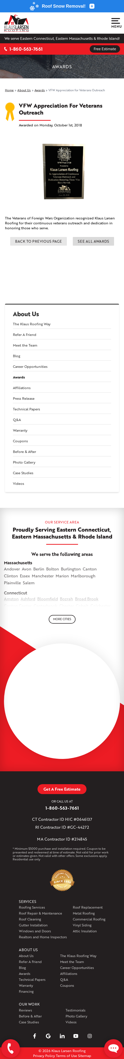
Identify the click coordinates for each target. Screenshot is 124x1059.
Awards (19, 377)
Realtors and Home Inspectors (43, 937)
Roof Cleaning (30, 919)
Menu (115, 23)
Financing (26, 991)
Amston (11, 599)
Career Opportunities (30, 366)
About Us (26, 314)
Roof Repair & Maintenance (40, 913)
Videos (18, 483)
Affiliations (22, 387)
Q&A (17, 419)
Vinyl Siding (82, 925)
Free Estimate (105, 48)
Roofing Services (32, 907)
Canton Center (18, 606)
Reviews (25, 1010)
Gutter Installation (33, 925)
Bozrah (66, 599)
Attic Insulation (85, 931)
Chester (66, 606)
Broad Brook (86, 599)
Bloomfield (47, 599)
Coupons (20, 441)
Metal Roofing (84, 913)
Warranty (20, 430)
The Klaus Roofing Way (31, 324)
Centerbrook (45, 606)
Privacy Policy (44, 1055)
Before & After (24, 451)
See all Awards (93, 241)
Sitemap (84, 1055)
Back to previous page (38, 241)
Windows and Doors (35, 931)
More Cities (62, 619)
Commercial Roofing (89, 919)
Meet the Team (25, 345)
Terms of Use (66, 1055)
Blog (16, 355)
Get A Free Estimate (62, 789)
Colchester (100, 606)
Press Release (24, 398)
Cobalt (82, 606)
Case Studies (23, 473)
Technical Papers (26, 409)
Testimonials (75, 1010)
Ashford (28, 599)
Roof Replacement (88, 907)
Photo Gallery (24, 462)
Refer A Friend (24, 334)
